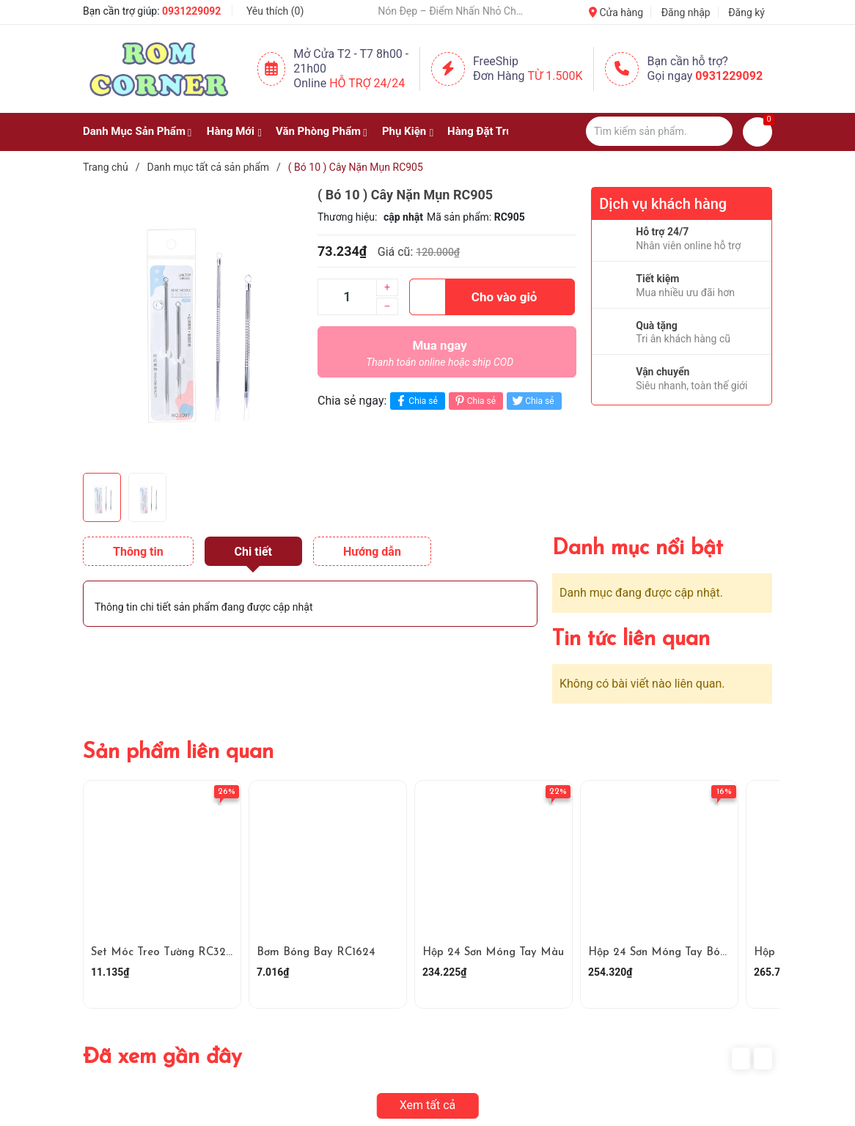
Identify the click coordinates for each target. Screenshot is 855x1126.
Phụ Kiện (404, 131)
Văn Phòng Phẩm (318, 131)
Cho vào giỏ (473, 297)
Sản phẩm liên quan (178, 752)
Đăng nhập (686, 12)
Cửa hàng (616, 12)
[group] (193, 326)
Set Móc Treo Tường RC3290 (165, 952)
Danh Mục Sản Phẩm (134, 131)
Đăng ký (746, 12)
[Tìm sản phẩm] (659, 131)
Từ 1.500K (555, 76)
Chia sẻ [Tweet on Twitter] (532, 400)
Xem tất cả (428, 1105)
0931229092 (191, 11)
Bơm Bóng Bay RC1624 (316, 952)
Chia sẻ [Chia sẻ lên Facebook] (415, 400)
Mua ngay (439, 357)
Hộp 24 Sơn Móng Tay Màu (493, 952)
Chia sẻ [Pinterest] (474, 400)
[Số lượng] (347, 297)
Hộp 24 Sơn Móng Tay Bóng (660, 952)
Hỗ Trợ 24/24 (367, 83)
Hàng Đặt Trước (486, 131)
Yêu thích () (275, 11)
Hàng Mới (230, 131)
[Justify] (714, 131)
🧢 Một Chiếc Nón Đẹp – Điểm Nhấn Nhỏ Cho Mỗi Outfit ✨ (476, 11)
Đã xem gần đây (162, 1057)
